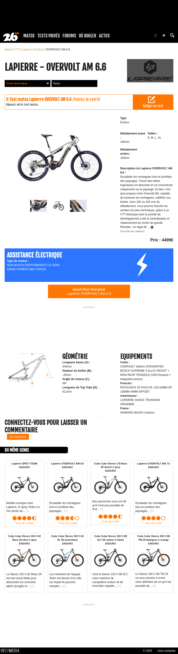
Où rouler (87, 36)
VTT (18, 49)
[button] (163, 35)
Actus (104, 36)
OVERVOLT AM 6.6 (58, 49)
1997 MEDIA (11, 650)
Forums (69, 36)
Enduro (39, 49)
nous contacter (166, 650)
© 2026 (147, 650)
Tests (56, 83)
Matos (29, 36)
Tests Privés (48, 36)
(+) (27, 511)
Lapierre (27, 49)
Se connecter (18, 436)
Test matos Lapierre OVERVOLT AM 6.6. (40, 99)
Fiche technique (27, 83)
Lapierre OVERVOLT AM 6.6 (89, 291)
